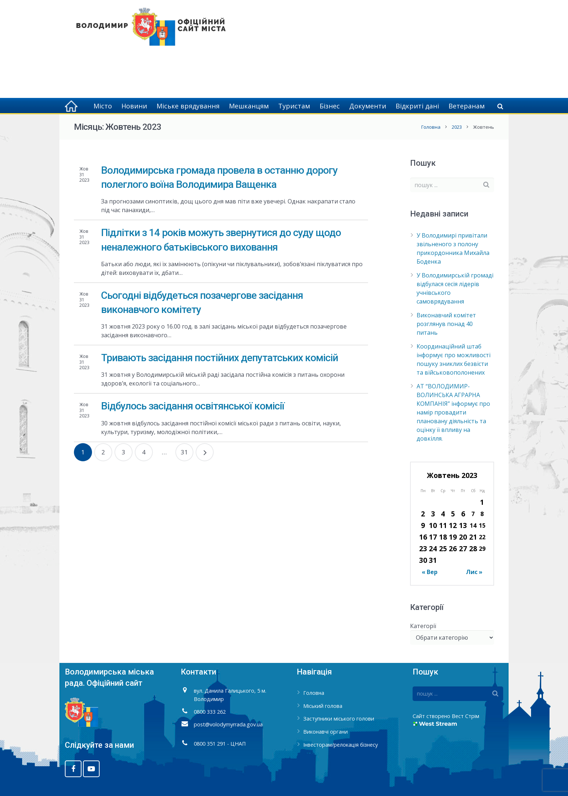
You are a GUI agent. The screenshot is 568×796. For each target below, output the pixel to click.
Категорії (423, 626)
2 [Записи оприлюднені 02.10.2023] (423, 514)
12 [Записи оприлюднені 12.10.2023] (453, 525)
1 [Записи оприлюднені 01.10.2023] (482, 502)
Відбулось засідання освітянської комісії (192, 406)
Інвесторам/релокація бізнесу (340, 744)
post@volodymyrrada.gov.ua (228, 724)
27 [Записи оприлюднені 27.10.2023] (463, 548)
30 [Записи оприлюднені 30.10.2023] (423, 560)
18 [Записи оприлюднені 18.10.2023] (443, 537)
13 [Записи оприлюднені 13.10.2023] (463, 525)
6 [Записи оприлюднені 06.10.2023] (463, 514)
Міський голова (322, 705)
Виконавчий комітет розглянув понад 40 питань (446, 324)
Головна (430, 127)
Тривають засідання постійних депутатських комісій (219, 358)
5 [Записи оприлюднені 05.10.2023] (453, 514)
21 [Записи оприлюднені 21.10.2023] (473, 537)
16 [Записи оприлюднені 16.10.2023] (423, 537)
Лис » (474, 572)
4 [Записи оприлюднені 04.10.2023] (443, 514)
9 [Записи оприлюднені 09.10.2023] (423, 525)
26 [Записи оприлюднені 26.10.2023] (453, 548)
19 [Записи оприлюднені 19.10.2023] (453, 537)
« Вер (430, 572)
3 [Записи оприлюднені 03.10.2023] (433, 514)
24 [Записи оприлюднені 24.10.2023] (433, 548)
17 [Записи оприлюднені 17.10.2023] (433, 537)
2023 (457, 127)
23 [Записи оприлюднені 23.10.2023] (423, 548)
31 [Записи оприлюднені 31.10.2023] (433, 560)
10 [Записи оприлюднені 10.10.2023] (433, 525)
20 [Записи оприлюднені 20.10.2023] (463, 537)
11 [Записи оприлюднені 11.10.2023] (443, 525)
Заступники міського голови (338, 718)
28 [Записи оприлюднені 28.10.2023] (473, 548)
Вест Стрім (465, 716)
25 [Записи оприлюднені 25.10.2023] (443, 548)
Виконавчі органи (325, 731)
